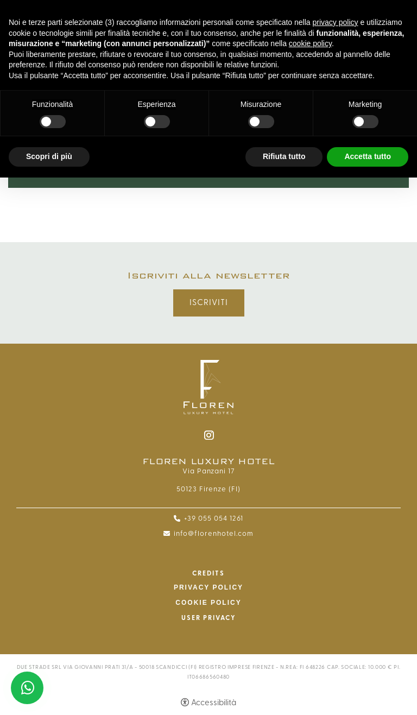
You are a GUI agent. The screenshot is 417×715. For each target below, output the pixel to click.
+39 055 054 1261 (214, 518)
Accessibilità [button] (213, 703)
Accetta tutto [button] (367, 156)
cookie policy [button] (310, 43)
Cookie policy (208, 602)
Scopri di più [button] (49, 156)
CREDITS (208, 573)
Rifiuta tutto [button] (284, 156)
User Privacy (208, 618)
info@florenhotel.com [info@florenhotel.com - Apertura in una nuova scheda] (214, 533)
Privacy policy (208, 587)
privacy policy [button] (335, 22)
